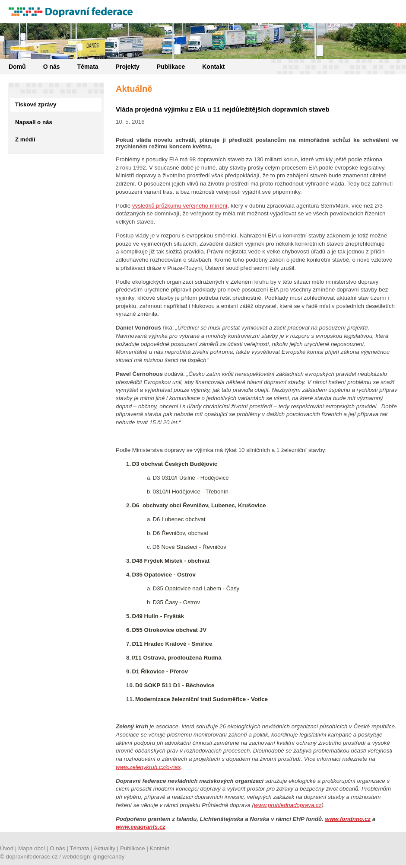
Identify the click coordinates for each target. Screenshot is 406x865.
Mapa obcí (31, 848)
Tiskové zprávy (35, 104)
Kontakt (213, 66)
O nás (51, 66)
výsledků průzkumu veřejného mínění (180, 205)
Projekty (128, 66)
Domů (17, 66)
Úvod (6, 848)
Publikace (171, 66)
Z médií (25, 139)
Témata (87, 66)
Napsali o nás (33, 122)
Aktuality (104, 848)
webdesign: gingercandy (94, 856)
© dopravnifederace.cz (29, 856)
